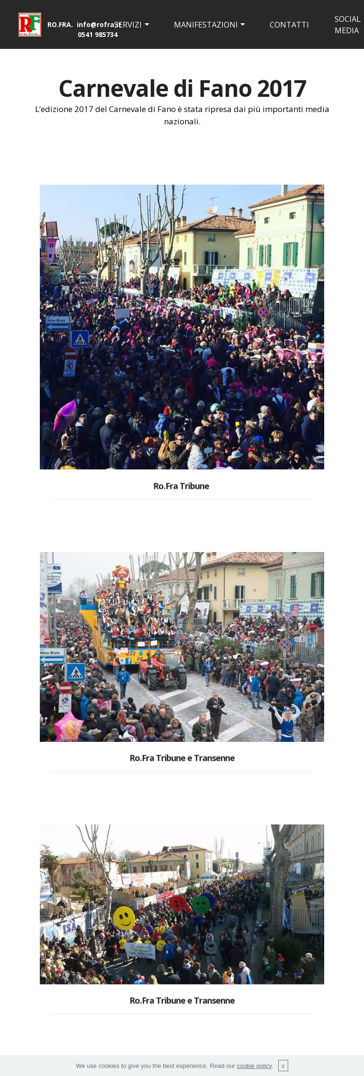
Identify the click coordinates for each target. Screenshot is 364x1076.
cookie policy (254, 1065)
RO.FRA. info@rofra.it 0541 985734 (84, 29)
